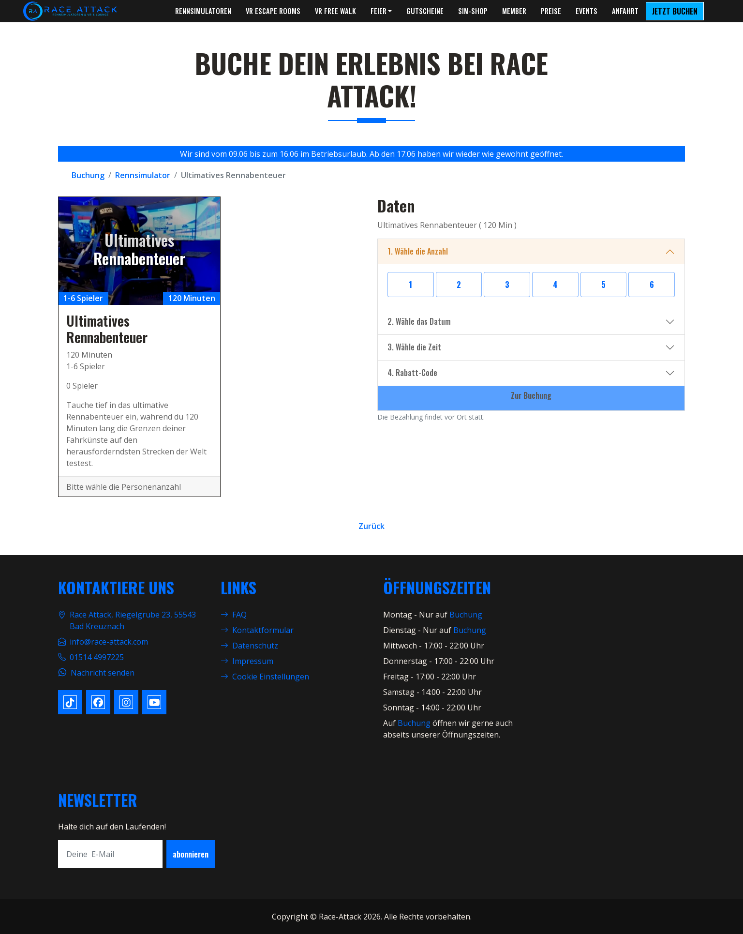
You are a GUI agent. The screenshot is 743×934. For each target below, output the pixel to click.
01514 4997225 (97, 657)
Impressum (247, 661)
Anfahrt (625, 11)
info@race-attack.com (109, 641)
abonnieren (190, 854)
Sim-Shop (473, 11)
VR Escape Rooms (273, 11)
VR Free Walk (335, 11)
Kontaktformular (257, 630)
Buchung (465, 614)
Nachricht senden (102, 672)
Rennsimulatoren (203, 11)
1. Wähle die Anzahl (417, 251)
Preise (551, 11)
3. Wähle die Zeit (414, 347)
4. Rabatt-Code (412, 372)
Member (514, 11)
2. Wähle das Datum (419, 321)
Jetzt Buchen (675, 11)
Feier (378, 11)
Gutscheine (425, 11)
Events (586, 11)
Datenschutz (249, 645)
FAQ (234, 614)
